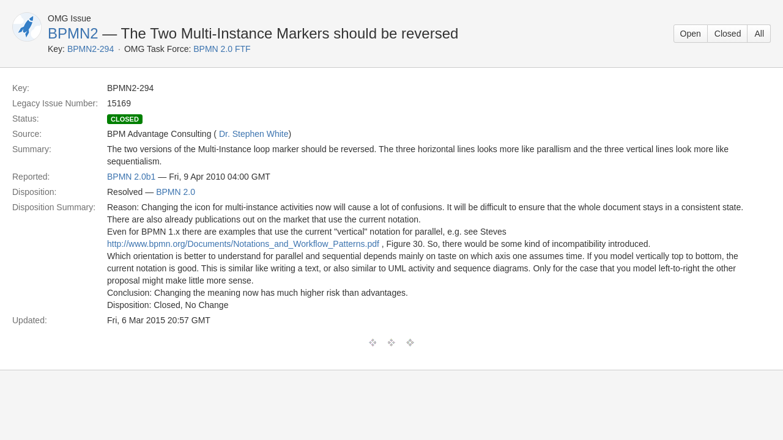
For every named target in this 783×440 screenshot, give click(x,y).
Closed (727, 33)
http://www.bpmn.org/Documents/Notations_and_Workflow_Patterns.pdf (243, 244)
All (759, 33)
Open (690, 33)
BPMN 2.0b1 (131, 177)
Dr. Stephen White (254, 134)
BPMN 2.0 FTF (221, 49)
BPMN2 (73, 33)
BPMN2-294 (90, 49)
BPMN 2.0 (175, 192)
